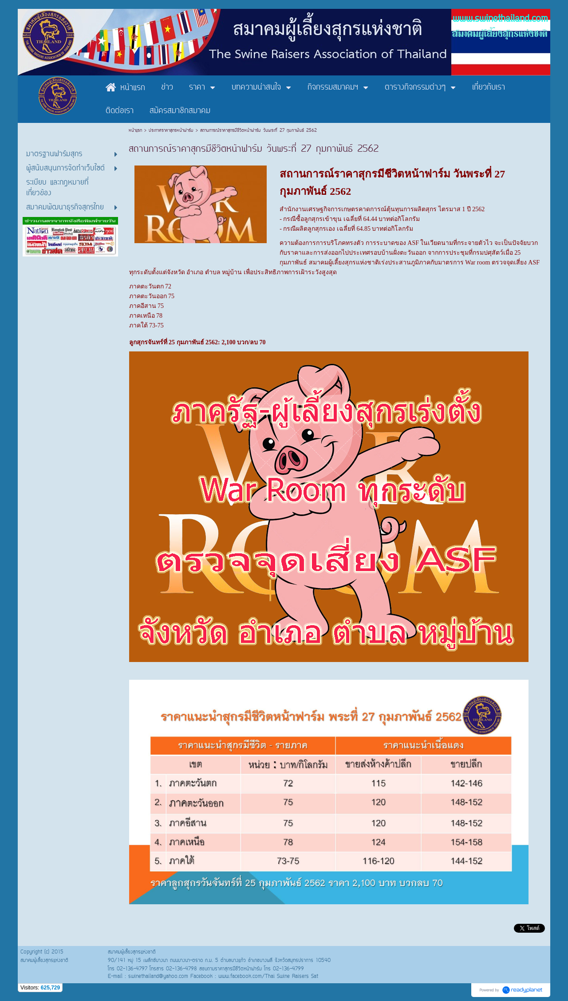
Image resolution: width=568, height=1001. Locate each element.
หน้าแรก (136, 130)
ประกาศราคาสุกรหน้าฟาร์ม (171, 130)
